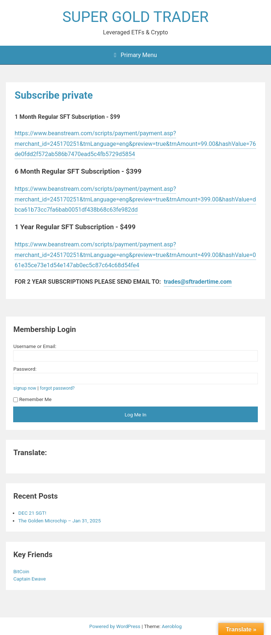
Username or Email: (34, 346)
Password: (24, 369)
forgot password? (57, 388)
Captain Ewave (30, 579)
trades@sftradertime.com (198, 281)
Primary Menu (135, 55)
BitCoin (21, 571)
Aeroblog (172, 626)
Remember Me (32, 399)
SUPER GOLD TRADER (136, 17)
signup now (24, 388)
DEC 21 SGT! (32, 513)
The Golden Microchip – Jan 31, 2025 (59, 521)
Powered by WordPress (115, 626)
